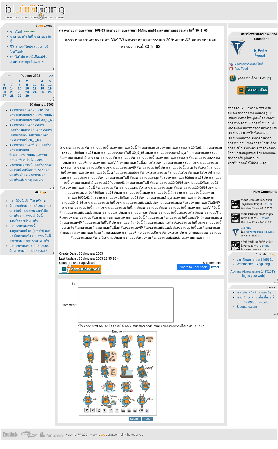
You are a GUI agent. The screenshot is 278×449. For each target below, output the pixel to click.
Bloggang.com (247, 306)
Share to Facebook (193, 267)
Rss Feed (238, 68)
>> (51, 75)
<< (9, 75)
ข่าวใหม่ (16, 31)
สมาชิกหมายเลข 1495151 (255, 259)
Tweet (214, 267)
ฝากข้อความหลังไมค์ (246, 64)
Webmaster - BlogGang (253, 264)
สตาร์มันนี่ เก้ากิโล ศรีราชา (29, 201)
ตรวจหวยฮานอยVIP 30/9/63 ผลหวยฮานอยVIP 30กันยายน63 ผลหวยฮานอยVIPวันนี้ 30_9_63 (31, 115)
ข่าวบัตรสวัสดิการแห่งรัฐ (254, 292)
